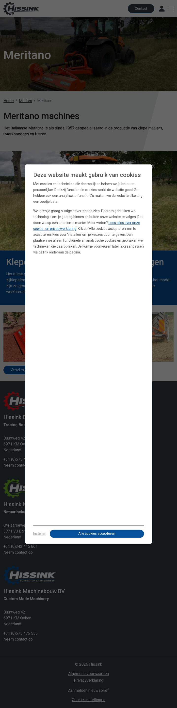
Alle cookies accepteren (96, 533)
